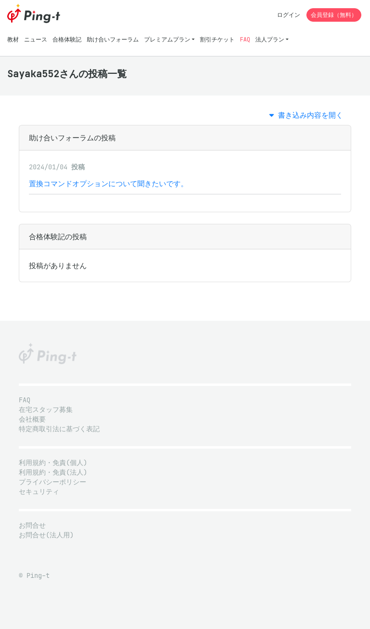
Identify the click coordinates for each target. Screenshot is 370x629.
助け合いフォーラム (113, 39)
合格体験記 (67, 39)
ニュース (35, 39)
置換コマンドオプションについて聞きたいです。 (108, 183)
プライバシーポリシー (52, 482)
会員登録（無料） (334, 14)
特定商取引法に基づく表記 (59, 429)
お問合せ (32, 525)
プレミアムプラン (167, 39)
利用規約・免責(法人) (53, 472)
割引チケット (217, 39)
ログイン (288, 14)
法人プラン (269, 39)
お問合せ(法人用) (46, 535)
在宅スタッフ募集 (46, 410)
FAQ (245, 39)
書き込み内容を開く (306, 115)
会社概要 (32, 419)
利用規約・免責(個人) (53, 463)
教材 (13, 39)
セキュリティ (39, 492)
